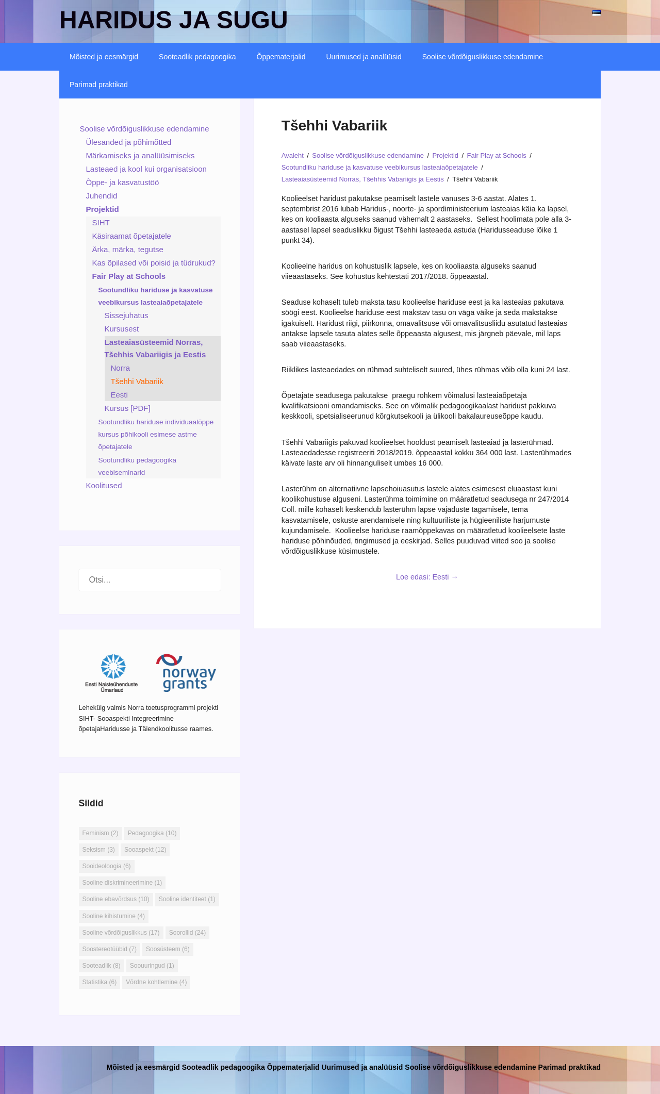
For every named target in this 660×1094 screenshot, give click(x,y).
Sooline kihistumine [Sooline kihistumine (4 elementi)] (113, 916)
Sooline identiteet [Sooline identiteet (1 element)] (187, 899)
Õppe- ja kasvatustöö (122, 182)
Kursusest (122, 328)
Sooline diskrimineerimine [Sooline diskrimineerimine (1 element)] (122, 882)
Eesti (119, 394)
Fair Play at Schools (129, 276)
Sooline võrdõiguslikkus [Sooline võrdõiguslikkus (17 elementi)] (121, 932)
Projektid (102, 209)
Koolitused (104, 485)
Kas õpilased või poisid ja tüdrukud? (154, 262)
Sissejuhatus (126, 315)
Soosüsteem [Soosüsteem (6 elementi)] (168, 949)
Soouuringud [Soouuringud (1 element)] (152, 965)
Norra (120, 367)
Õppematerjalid (281, 57)
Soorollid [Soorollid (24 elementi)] (187, 932)
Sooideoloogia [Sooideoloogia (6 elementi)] (106, 866)
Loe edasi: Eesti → (427, 577)
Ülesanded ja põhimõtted (129, 142)
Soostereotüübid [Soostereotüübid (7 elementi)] (109, 949)
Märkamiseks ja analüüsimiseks (140, 155)
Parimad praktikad (99, 84)
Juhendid (102, 195)
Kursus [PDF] (128, 408)
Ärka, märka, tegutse (127, 249)
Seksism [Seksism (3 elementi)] (98, 849)
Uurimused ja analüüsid (363, 57)
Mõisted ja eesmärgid (104, 57)
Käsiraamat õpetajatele (131, 235)
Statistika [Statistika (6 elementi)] (99, 982)
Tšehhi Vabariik (137, 381)
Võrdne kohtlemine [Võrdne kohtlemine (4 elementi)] (156, 982)
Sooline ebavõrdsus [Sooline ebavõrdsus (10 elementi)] (116, 899)
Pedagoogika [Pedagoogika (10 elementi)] (152, 833)
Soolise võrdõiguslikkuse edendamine (482, 57)
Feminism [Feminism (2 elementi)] (100, 833)
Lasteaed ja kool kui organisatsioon (146, 168)
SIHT (101, 222)
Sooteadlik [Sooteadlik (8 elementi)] (101, 965)
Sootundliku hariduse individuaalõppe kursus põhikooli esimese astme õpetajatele (156, 434)
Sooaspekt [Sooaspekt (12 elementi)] (145, 849)
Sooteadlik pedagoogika (197, 57)
